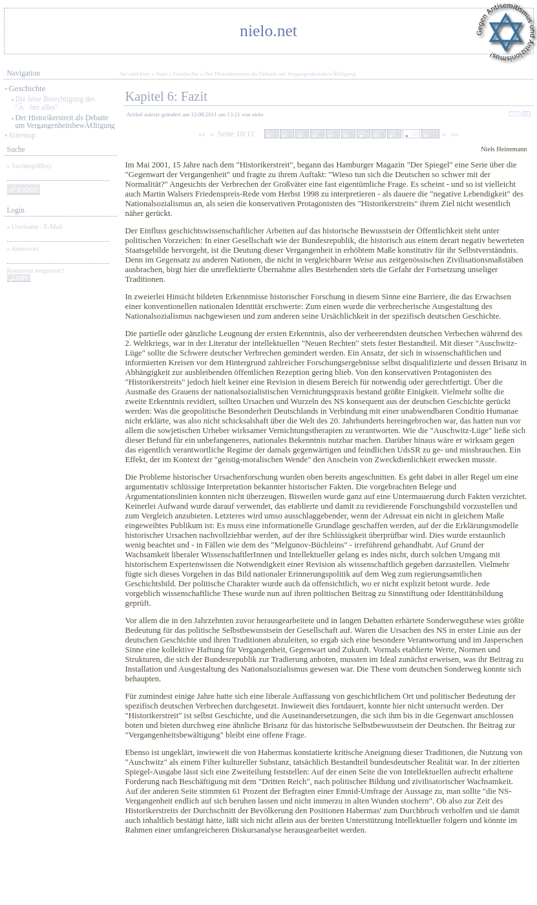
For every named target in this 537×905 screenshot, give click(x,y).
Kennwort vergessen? (35, 270)
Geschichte (27, 88)
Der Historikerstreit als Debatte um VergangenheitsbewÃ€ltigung (65, 121)
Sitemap (22, 135)
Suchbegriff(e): (32, 165)
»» (455, 134)
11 (433, 134)
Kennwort (25, 248)
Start (161, 73)
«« (202, 134)
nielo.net (268, 30)
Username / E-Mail (37, 226)
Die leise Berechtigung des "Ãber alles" (56, 103)
